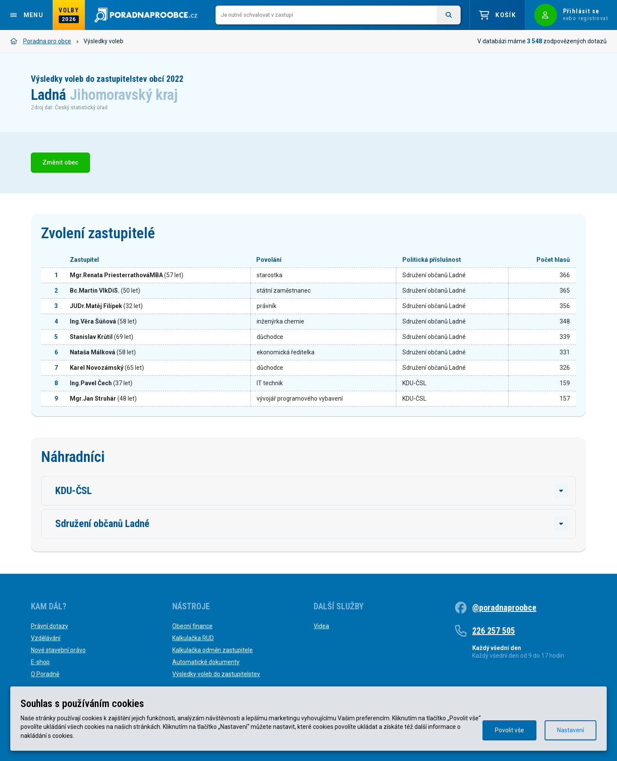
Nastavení (570, 730)
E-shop (40, 662)
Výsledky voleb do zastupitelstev (216, 674)
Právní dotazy (49, 626)
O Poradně (45, 674)
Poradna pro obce (40, 41)
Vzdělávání (45, 638)
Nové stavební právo (58, 650)
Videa (321, 626)
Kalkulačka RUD (193, 638)
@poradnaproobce (504, 607)
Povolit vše (509, 730)
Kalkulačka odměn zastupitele (212, 650)
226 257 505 (493, 631)
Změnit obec (60, 162)
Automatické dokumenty (206, 662)
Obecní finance (192, 626)
